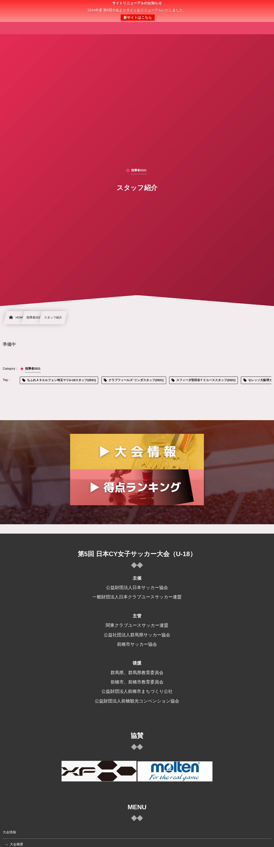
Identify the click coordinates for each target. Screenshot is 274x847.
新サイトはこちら (137, 18)
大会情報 (9, 832)
